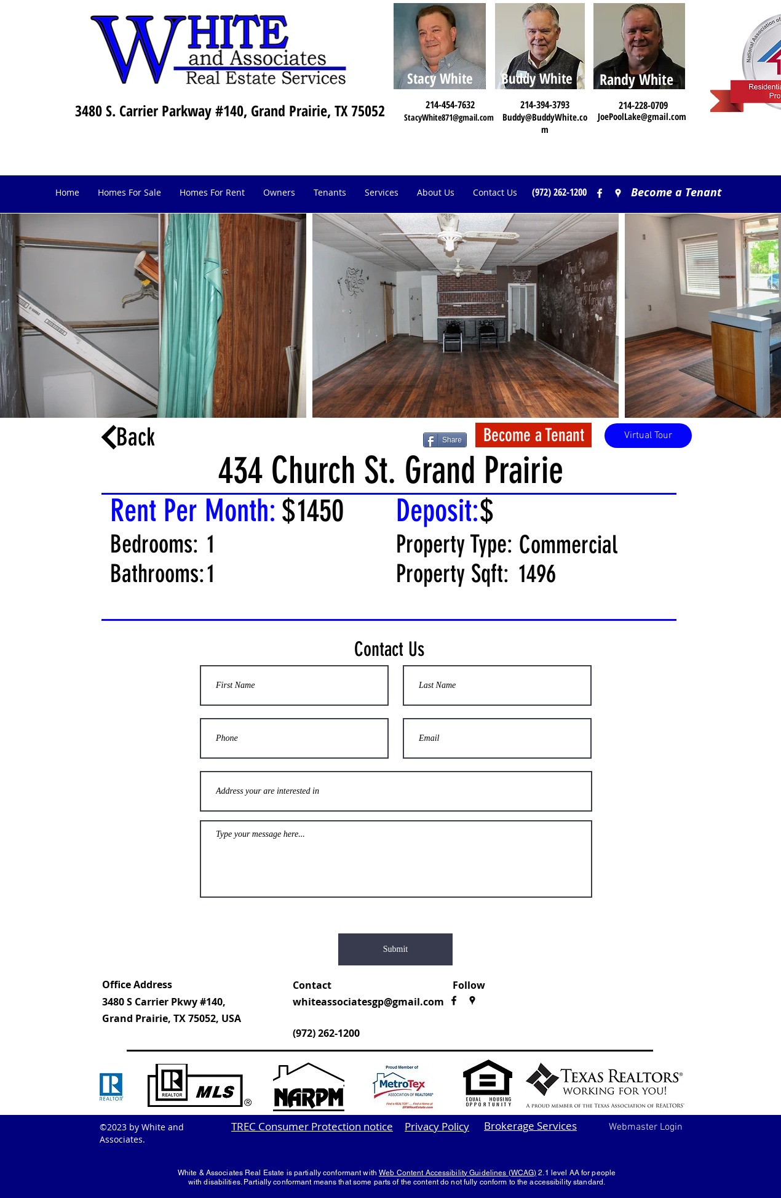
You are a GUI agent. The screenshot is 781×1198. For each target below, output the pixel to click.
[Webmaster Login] (645, 1128)
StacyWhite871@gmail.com (449, 117)
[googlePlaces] (472, 1000)
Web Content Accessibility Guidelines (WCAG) (457, 1172)
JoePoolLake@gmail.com (642, 116)
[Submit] (395, 949)
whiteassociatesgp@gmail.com (368, 1001)
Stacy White (440, 78)
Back (135, 437)
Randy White (636, 79)
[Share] (445, 440)
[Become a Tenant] (676, 192)
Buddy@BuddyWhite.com (544, 123)
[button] (279, 192)
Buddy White (537, 78)
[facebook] (599, 193)
